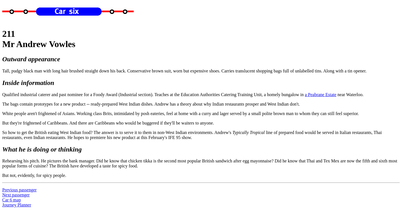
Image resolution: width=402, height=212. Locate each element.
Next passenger (16, 194)
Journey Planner (16, 205)
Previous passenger (19, 189)
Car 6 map (11, 200)
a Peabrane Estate (320, 94)
